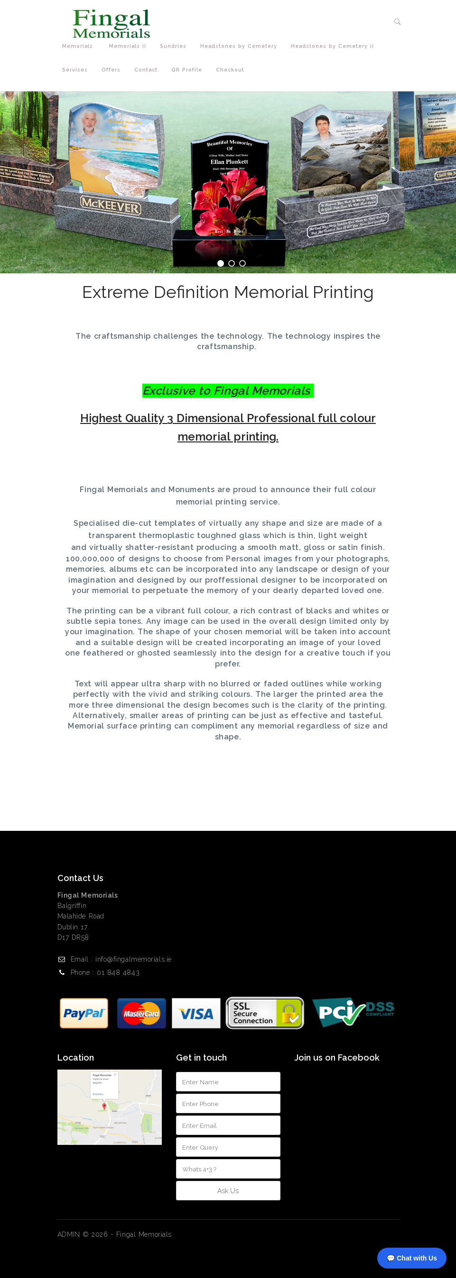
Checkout (230, 69)
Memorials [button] (81, 46)
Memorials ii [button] (129, 46)
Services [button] (77, 70)
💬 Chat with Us (412, 1258)
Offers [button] (113, 70)
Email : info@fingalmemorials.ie (121, 959)
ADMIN (68, 1234)
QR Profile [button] (188, 70)
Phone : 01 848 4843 (105, 972)
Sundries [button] (175, 46)
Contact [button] (148, 70)
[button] (398, 21)
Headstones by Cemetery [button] (240, 46)
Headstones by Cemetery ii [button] (334, 46)
